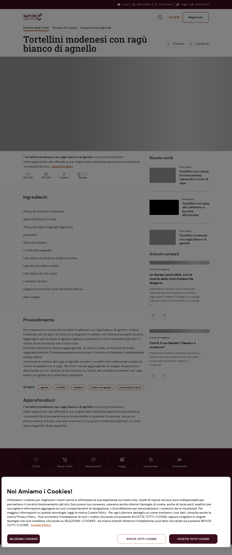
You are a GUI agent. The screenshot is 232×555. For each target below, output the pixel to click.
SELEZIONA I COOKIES (23, 539)
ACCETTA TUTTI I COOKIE (193, 539)
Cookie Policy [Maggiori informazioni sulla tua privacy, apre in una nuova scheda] (41, 525)
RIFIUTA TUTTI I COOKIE (141, 539)
